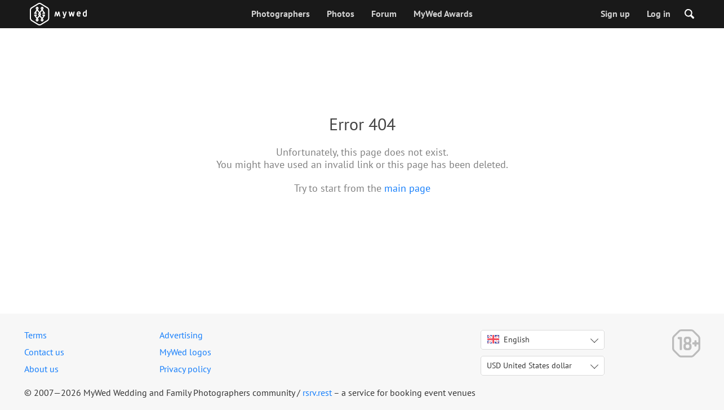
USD (529, 365)
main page (407, 188)
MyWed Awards (443, 13)
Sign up (615, 13)
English (508, 339)
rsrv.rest (317, 392)
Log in (658, 13)
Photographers (280, 13)
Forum (384, 13)
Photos (340, 13)
